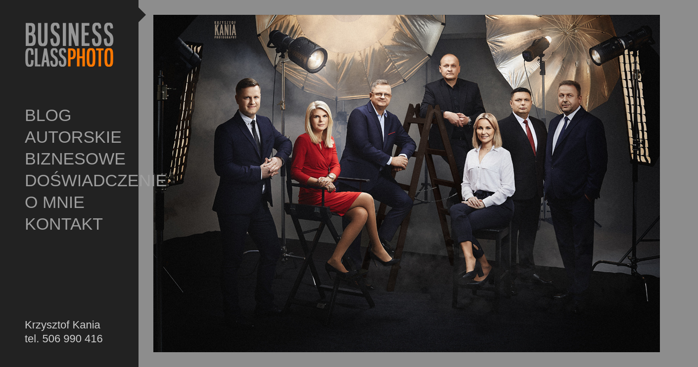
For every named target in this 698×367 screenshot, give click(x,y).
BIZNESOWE (74, 158)
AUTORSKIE (73, 136)
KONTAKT (64, 223)
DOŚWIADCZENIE (74, 180)
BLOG (48, 115)
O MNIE (55, 202)
